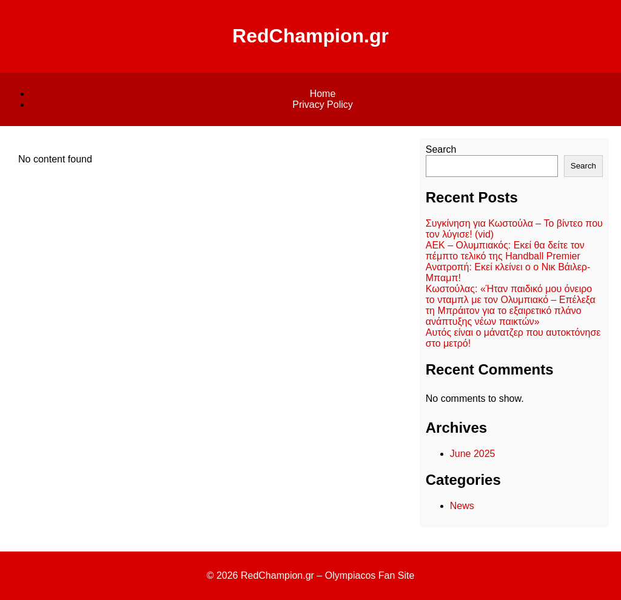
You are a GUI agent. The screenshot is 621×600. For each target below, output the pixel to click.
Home (323, 93)
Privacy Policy (322, 104)
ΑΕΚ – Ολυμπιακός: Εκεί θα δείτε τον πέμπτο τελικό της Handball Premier (505, 250)
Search (441, 149)
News (462, 506)
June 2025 (472, 453)
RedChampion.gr (310, 36)
